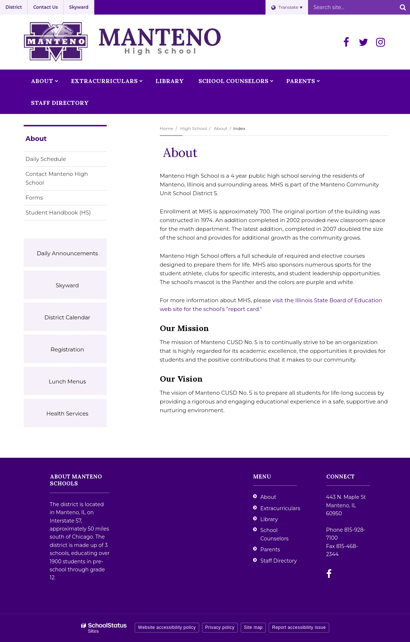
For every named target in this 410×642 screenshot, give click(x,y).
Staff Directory (278, 561)
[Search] (402, 7)
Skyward (78, 7)
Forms (34, 197)
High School (193, 128)
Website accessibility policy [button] (167, 627)
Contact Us (45, 7)
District (13, 7)
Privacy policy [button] (219, 627)
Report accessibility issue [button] (299, 627)
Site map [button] (253, 627)
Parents (270, 549)
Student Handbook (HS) (66, 214)
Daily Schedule (45, 158)
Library (269, 519)
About (220, 128)
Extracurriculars (280, 508)
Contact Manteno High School (56, 178)
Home (166, 128)
